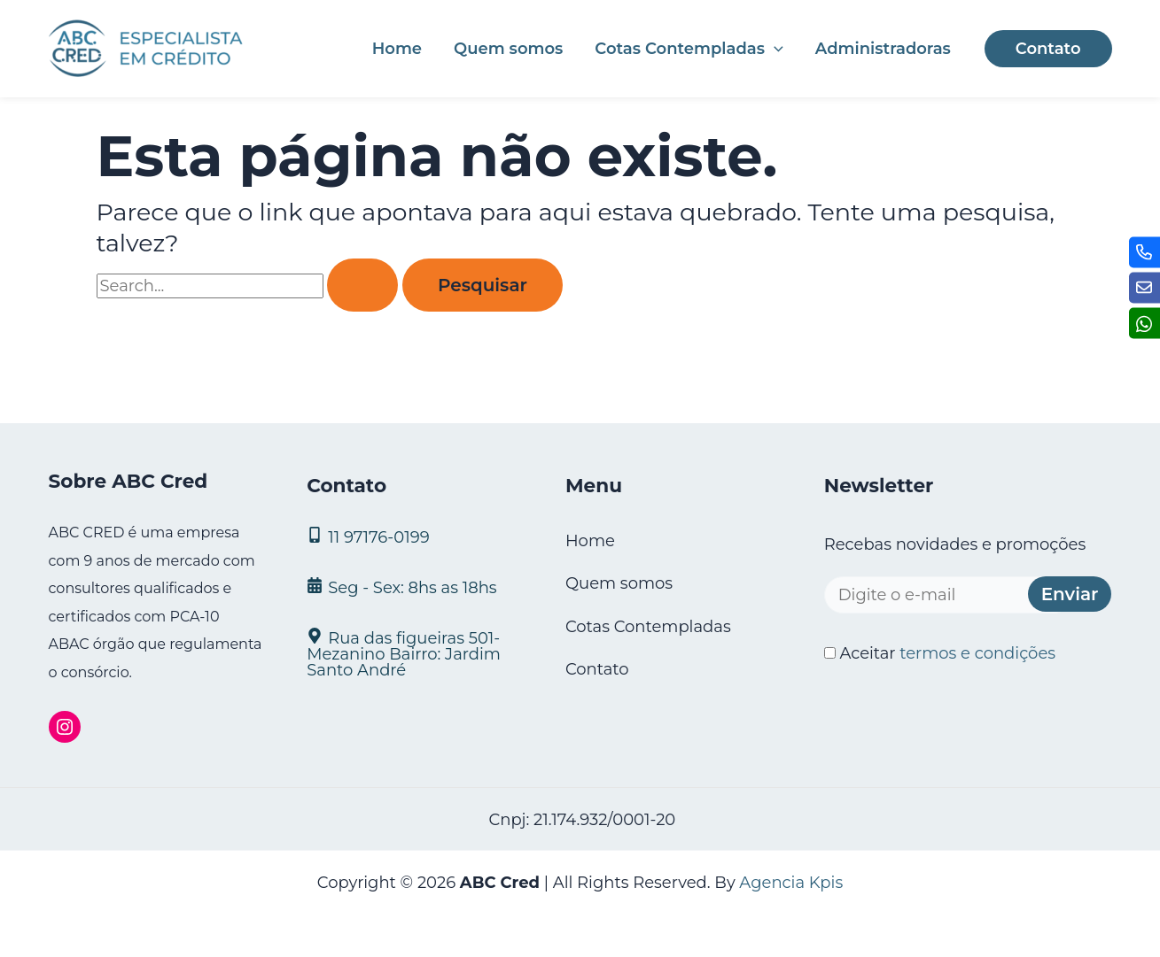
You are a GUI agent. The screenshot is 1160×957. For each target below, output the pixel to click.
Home (397, 48)
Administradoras (883, 48)
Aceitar (939, 653)
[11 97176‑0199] (414, 536)
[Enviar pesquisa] (362, 285)
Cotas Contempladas (688, 48)
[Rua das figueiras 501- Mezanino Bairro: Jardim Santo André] (414, 653)
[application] (774, 48)
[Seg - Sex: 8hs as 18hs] (414, 586)
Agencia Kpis (791, 882)
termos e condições (977, 653)
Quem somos (508, 48)
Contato (597, 669)
